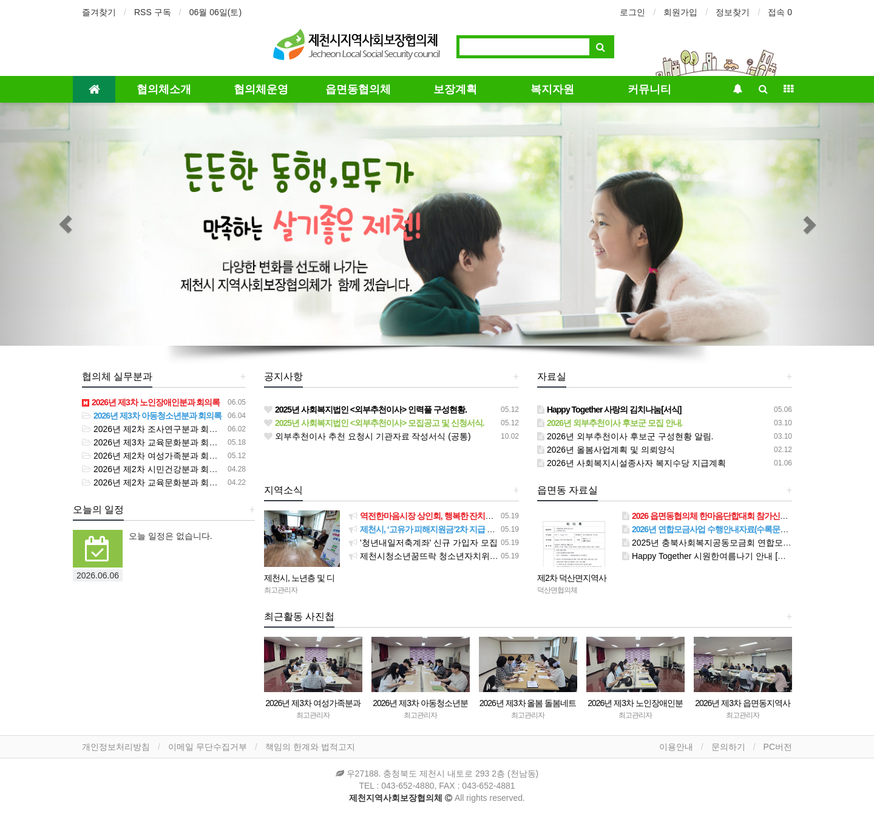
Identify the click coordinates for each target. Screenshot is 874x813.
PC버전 (778, 747)
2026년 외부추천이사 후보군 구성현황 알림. (625, 436)
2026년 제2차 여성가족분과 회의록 (154, 456)
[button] (65, 224)
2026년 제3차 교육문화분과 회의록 (154, 442)
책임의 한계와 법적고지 (310, 747)
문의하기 (728, 747)
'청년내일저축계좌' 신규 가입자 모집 (423, 542)
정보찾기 (733, 12)
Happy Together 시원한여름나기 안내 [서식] (709, 556)
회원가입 (680, 12)
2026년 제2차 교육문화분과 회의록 (154, 482)
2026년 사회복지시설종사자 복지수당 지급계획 (631, 463)
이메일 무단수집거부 (207, 747)
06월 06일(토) (215, 12)
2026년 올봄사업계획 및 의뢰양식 (606, 450)
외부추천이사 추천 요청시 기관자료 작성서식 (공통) (367, 436)
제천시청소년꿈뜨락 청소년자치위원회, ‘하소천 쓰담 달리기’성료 (477, 556)
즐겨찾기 (99, 12)
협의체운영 (261, 89)
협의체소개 (164, 89)
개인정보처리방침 (116, 747)
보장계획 (455, 89)
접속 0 (780, 12)
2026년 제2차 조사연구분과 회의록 (154, 429)
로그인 (632, 12)
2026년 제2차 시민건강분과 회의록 (154, 469)
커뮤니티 (649, 89)
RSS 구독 (152, 12)
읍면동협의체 (358, 89)
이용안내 (676, 747)
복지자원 (552, 89)
